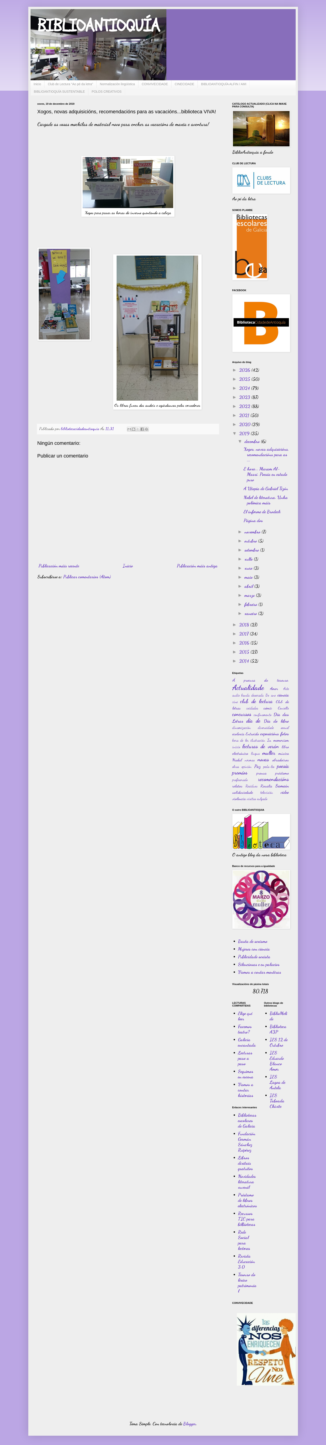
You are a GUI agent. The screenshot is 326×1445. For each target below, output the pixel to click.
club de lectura (256, 701)
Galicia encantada (247, 1042)
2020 (245, 424)
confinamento (262, 714)
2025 (245, 379)
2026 (245, 370)
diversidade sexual (273, 727)
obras (235, 766)
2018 (244, 624)
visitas (251, 798)
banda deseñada (252, 695)
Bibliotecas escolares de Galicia (247, 1120)
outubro (251, 541)
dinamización (241, 727)
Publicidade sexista (254, 956)
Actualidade (248, 687)
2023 (245, 397)
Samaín (282, 786)
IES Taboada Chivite (277, 1101)
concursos (241, 714)
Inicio (37, 84)
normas (250, 760)
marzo (250, 595)
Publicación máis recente (58, 566)
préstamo (282, 772)
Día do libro (276, 721)
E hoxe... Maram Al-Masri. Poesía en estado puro (265, 474)
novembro (252, 532)
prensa (261, 772)
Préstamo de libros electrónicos (247, 1200)
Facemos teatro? (245, 1029)
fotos (284, 733)
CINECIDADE (184, 84)
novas (263, 759)
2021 (244, 415)
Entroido (252, 733)
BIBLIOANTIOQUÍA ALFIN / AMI (223, 84)
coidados (252, 708)
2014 (244, 661)
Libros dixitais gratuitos (245, 1163)
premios (239, 772)
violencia (239, 798)
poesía (283, 766)
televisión (266, 792)
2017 (244, 634)
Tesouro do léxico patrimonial (247, 1283)
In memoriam (278, 740)
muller (268, 753)
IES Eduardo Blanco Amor (277, 1061)
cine (235, 702)
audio (236, 695)
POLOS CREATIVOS (107, 91)
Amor (274, 688)
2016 (244, 643)
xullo (249, 559)
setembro (252, 550)
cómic (268, 707)
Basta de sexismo (252, 941)
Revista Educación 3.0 (246, 1261)
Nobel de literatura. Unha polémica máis (266, 500)
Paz (257, 766)
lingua (255, 753)
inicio (236, 747)
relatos (237, 785)
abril (249, 586)
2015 (244, 652)
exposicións (269, 733)
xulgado (262, 798)
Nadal (237, 759)
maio (249, 577)
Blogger (189, 1423)
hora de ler (240, 740)
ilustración (257, 740)
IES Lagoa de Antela (277, 1082)
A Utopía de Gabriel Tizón (266, 488)
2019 (245, 433)
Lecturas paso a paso (245, 1058)
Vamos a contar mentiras (259, 972)
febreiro (251, 604)
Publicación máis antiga (197, 566)
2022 (245, 406)
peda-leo (268, 766)
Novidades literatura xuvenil (247, 1182)
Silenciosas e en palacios (259, 964)
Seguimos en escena (245, 1074)
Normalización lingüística (117, 84)
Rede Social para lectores (244, 1240)
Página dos (253, 520)
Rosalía (266, 785)
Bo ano (270, 695)
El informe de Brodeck (262, 511)
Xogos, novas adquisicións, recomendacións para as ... (266, 454)
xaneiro (251, 613)
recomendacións (273, 779)
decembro (252, 441)
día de (253, 720)
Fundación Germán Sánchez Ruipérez (246, 1142)
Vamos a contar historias (245, 1090)
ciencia (283, 695)
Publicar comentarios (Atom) (87, 576)
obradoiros (280, 759)
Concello (283, 708)
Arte (286, 688)
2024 (245, 388)
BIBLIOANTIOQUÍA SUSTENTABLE (59, 91)
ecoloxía (238, 733)
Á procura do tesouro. (260, 680)
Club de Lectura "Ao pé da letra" (70, 84)
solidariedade (242, 792)
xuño (249, 568)
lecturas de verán (260, 746)
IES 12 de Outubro (279, 1042)
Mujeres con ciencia (254, 949)
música (283, 753)
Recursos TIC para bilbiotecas (246, 1219)
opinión (247, 766)
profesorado (240, 779)
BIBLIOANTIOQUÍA (98, 26)
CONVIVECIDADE (155, 84)
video (284, 792)
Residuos (251, 786)
